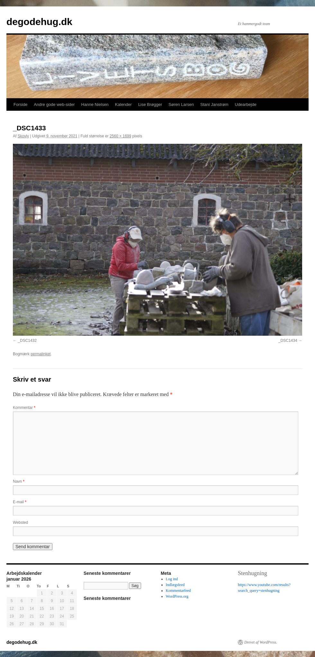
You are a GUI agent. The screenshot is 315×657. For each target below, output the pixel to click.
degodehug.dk (39, 21)
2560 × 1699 (120, 136)
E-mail (19, 502)
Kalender (123, 104)
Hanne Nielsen (95, 104)
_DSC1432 (27, 340)
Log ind (172, 579)
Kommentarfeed (178, 590)
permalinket (40, 354)
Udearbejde (245, 104)
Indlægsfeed (175, 585)
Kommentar (24, 407)
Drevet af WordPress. (260, 642)
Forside (20, 104)
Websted (20, 522)
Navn (18, 481)
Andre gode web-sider (54, 104)
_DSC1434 (287, 340)
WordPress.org (177, 596)
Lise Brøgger (150, 104)
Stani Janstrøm (214, 104)
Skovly (23, 136)
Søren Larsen (181, 104)
